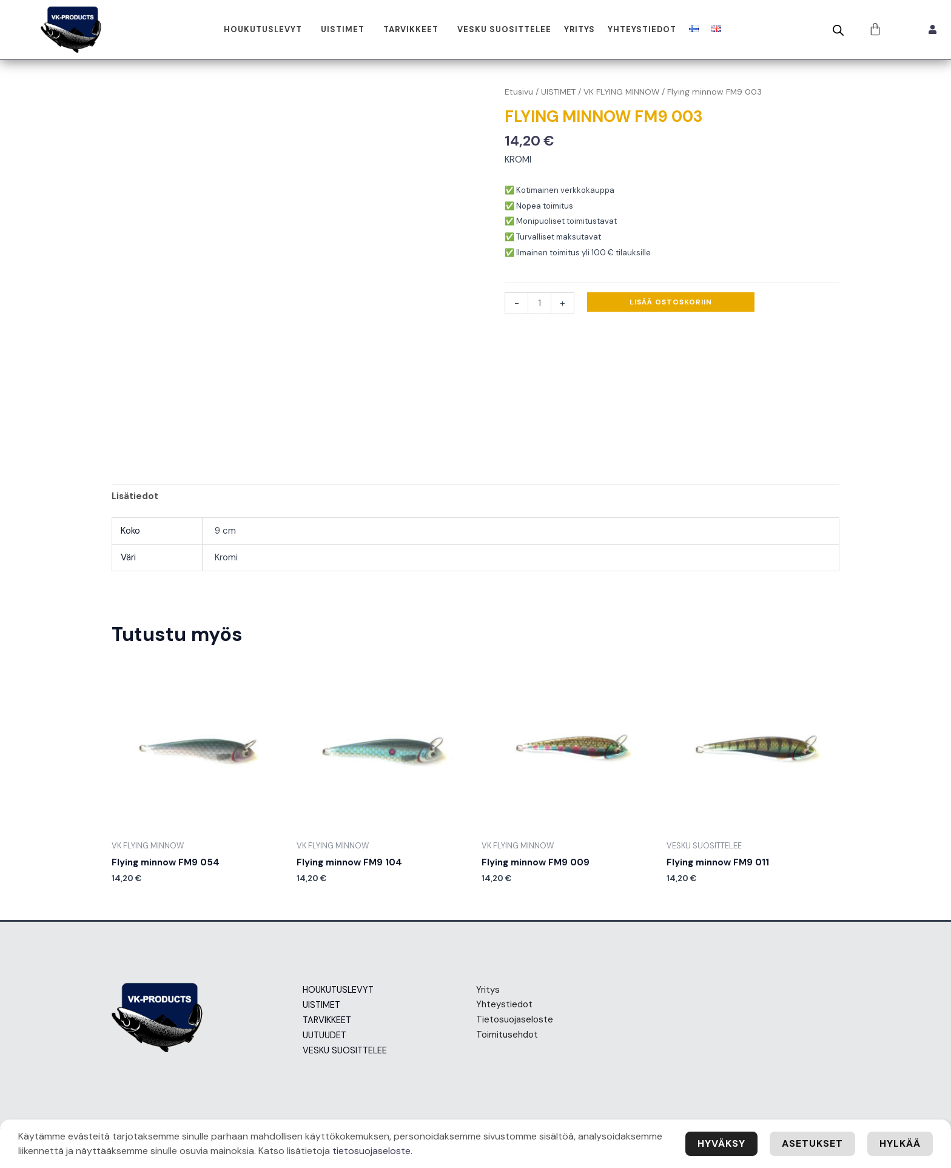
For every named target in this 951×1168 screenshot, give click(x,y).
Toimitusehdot (507, 1035)
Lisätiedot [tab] (135, 496)
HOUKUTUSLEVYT (263, 29)
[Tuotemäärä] (539, 303)
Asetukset (812, 1143)
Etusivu (519, 91)
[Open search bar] (838, 30)
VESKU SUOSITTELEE (504, 29)
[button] (266, 29)
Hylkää (900, 1143)
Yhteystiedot (642, 29)
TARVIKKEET (411, 29)
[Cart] (875, 29)
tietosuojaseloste (371, 1150)
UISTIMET (343, 29)
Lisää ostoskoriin (671, 302)
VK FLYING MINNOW (621, 91)
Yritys (579, 29)
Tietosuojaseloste (514, 1019)
